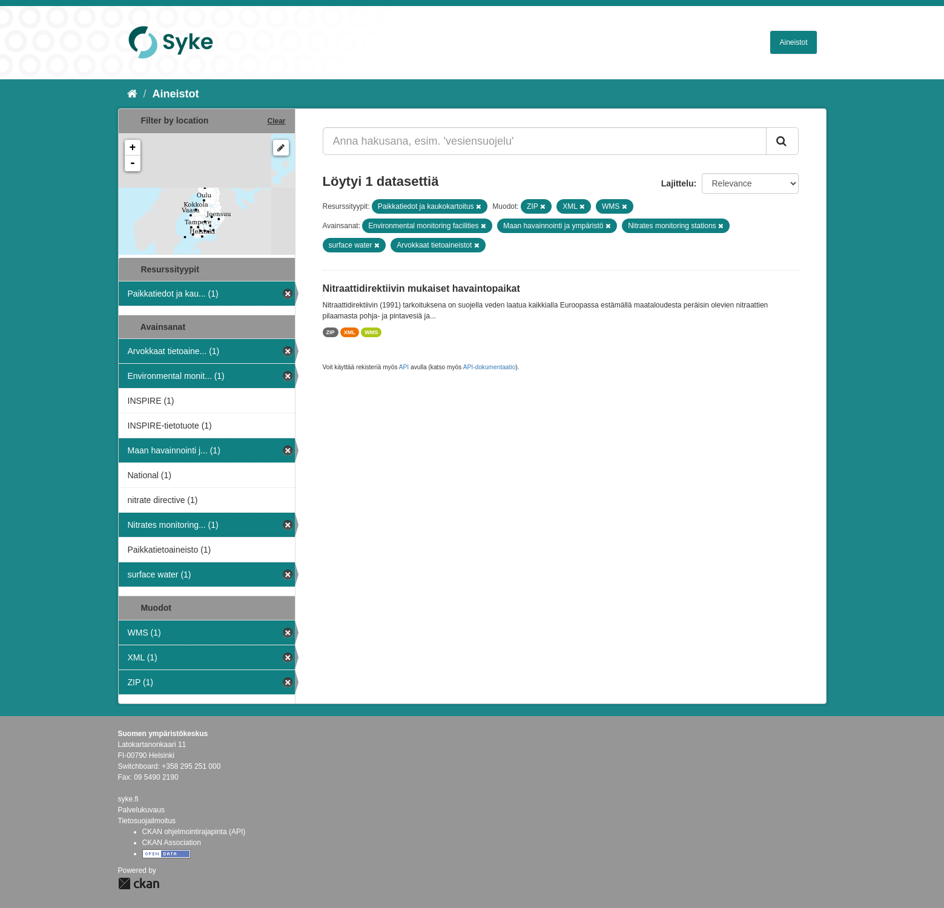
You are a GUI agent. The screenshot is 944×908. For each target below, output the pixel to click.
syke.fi (128, 799)
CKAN (138, 883)
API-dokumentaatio (489, 367)
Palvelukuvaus (141, 810)
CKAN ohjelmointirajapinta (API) (194, 831)
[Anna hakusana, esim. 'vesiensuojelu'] (545, 141)
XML (349, 332)
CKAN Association (171, 842)
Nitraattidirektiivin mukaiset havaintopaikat (421, 288)
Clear (276, 121)
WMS (371, 332)
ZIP (330, 332)
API (404, 367)
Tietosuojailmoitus (147, 821)
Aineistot (793, 42)
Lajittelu (677, 183)
